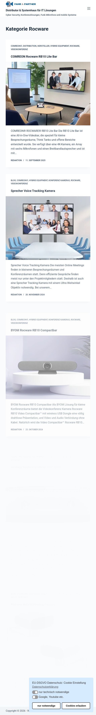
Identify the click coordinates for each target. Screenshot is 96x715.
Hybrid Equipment (59, 46)
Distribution (29, 46)
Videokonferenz (19, 50)
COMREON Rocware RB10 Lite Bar (34, 57)
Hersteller (43, 46)
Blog (13, 190)
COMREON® (16, 46)
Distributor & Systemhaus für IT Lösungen (31, 10)
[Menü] (88, 8)
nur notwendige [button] (46, 705)
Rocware (74, 46)
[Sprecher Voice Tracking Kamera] (48, 238)
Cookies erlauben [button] (76, 705)
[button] (35, 692)
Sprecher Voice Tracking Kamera (33, 200)
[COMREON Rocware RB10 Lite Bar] (48, 94)
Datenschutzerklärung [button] (45, 686)
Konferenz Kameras (59, 190)
